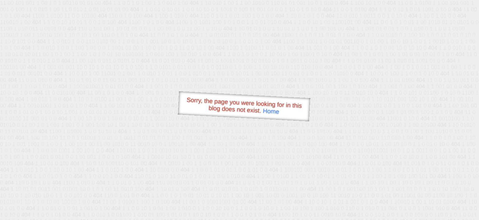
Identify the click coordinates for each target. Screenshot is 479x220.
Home (271, 111)
